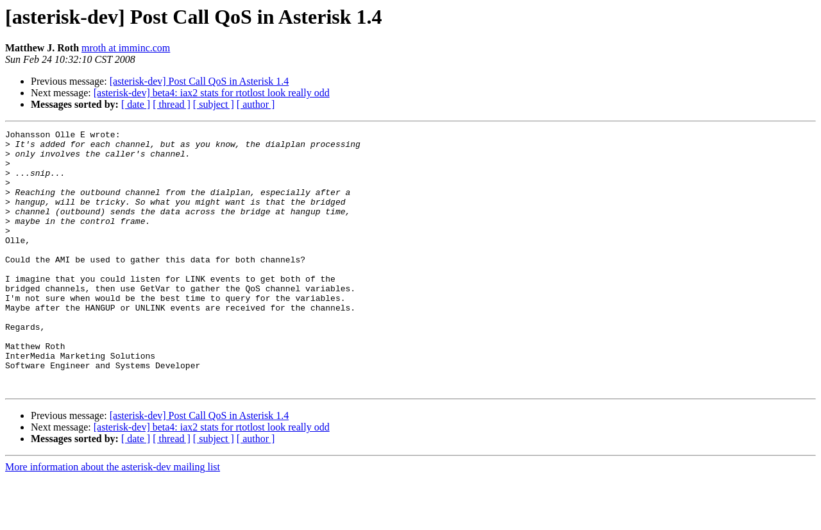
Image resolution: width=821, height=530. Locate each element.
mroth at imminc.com (125, 47)
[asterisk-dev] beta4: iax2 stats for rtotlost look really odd (212, 92)
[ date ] (135, 104)
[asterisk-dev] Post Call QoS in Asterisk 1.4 (199, 81)
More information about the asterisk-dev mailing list (112, 518)
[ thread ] (171, 104)
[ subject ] (213, 104)
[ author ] (256, 104)
